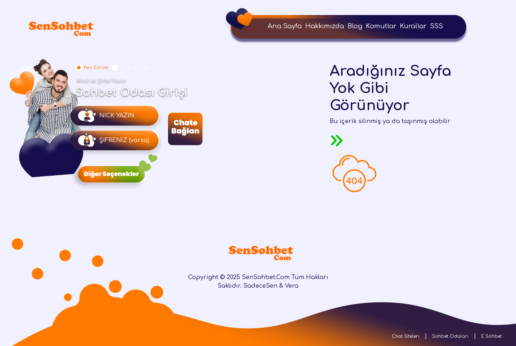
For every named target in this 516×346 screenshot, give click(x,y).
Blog (355, 26)
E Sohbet (491, 336)
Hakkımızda (324, 26)
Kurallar (413, 26)
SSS (436, 26)
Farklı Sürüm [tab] (134, 67)
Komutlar (381, 26)
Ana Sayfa (285, 26)
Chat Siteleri (405, 336)
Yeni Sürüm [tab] (95, 67)
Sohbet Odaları (450, 336)
